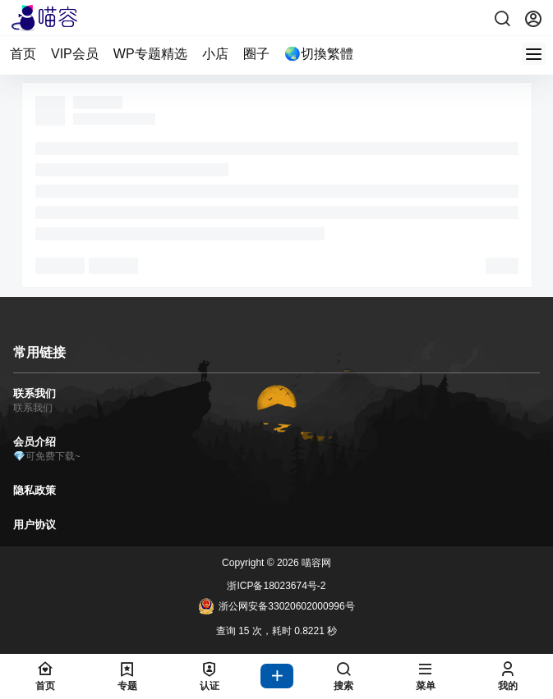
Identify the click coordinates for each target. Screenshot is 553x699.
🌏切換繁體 (318, 54)
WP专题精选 (150, 54)
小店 (215, 54)
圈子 (256, 54)
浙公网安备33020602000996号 (276, 606)
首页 (23, 54)
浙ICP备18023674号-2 (276, 586)
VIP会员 (75, 54)
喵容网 (315, 563)
